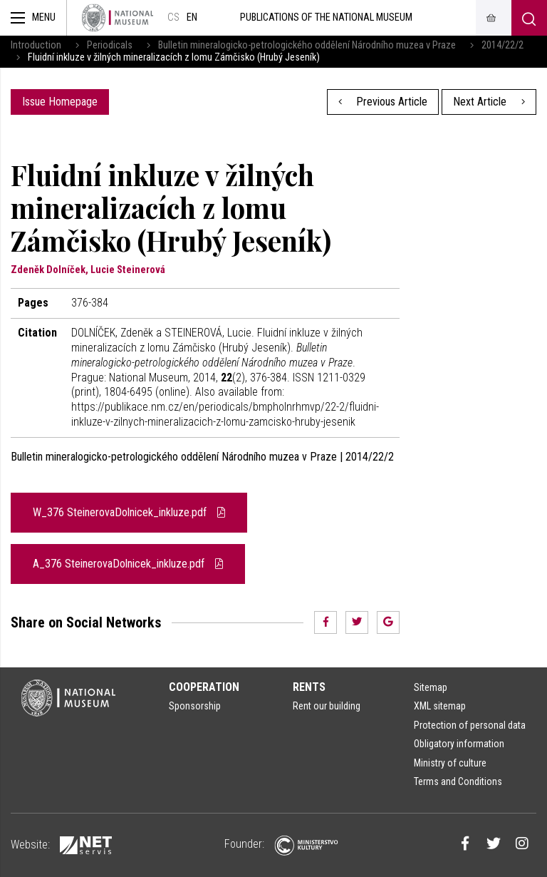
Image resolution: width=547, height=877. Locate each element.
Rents (309, 687)
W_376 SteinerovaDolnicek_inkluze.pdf (129, 512)
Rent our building (326, 706)
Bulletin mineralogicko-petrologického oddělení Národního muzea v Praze (307, 45)
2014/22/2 (502, 45)
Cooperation (204, 687)
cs (173, 17)
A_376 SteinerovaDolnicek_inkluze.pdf (128, 563)
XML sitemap (440, 706)
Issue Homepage (60, 101)
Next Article (489, 101)
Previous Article (383, 101)
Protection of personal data (470, 725)
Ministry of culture (450, 763)
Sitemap (430, 687)
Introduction (36, 45)
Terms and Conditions (458, 781)
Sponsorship (195, 706)
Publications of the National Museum (326, 17)
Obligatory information (459, 743)
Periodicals (109, 45)
